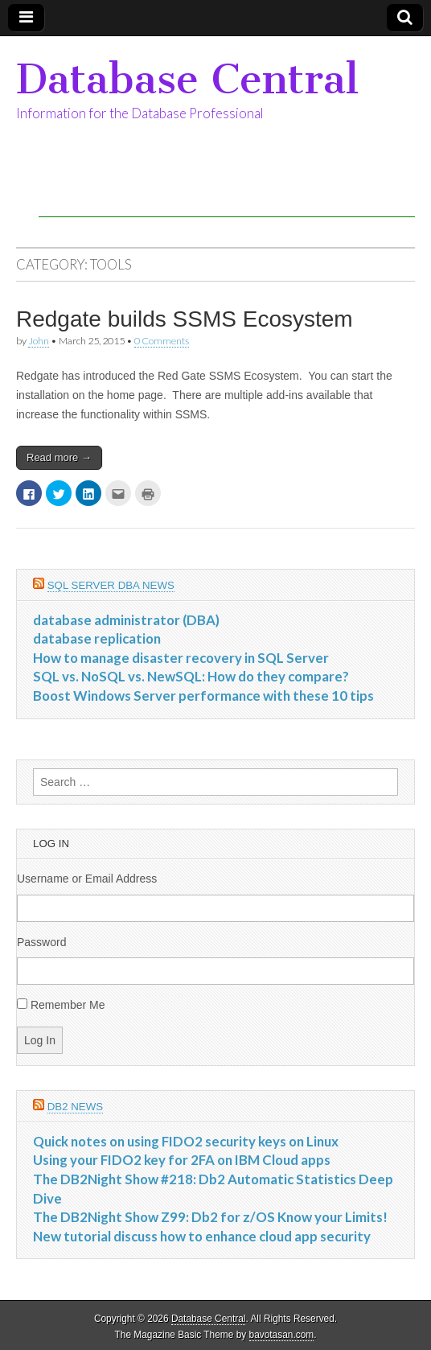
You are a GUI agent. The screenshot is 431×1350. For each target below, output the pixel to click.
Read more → (59, 457)
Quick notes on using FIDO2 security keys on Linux (186, 1141)
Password (41, 942)
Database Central (187, 79)
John (38, 341)
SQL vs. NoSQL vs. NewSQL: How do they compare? (191, 676)
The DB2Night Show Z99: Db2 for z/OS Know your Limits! (210, 1216)
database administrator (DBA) (126, 619)
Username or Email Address (87, 878)
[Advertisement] (227, 193)
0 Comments (161, 341)
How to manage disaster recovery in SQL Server (181, 657)
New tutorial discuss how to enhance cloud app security (202, 1236)
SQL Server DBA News (110, 585)
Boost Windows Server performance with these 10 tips (203, 695)
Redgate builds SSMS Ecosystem (184, 319)
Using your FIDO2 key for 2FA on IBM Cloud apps (181, 1159)
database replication (97, 638)
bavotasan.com (281, 1334)
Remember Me (68, 1004)
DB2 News (75, 1107)
